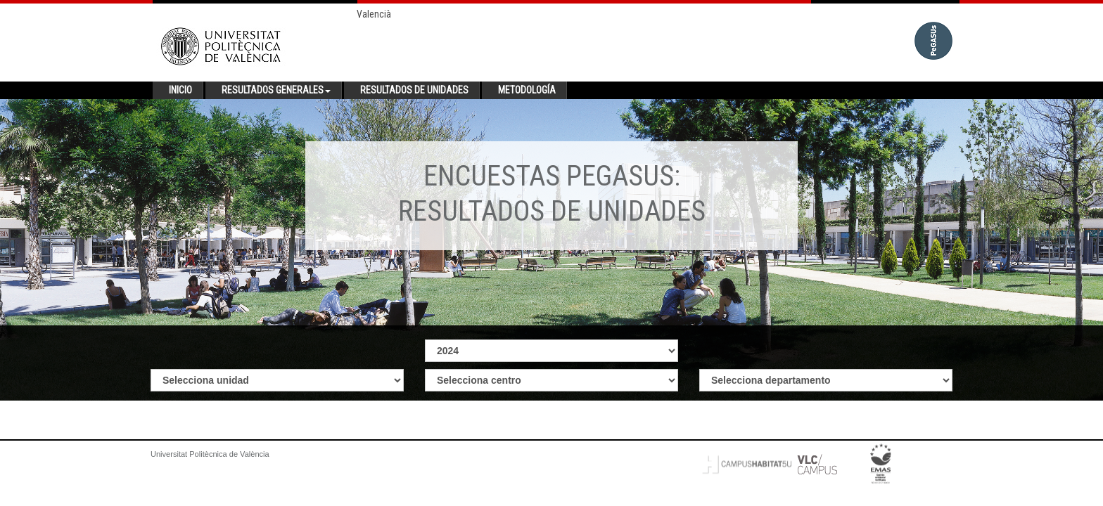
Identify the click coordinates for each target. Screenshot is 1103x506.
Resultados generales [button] (276, 90)
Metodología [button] (527, 90)
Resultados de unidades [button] (414, 90)
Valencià (374, 14)
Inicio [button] (180, 90)
